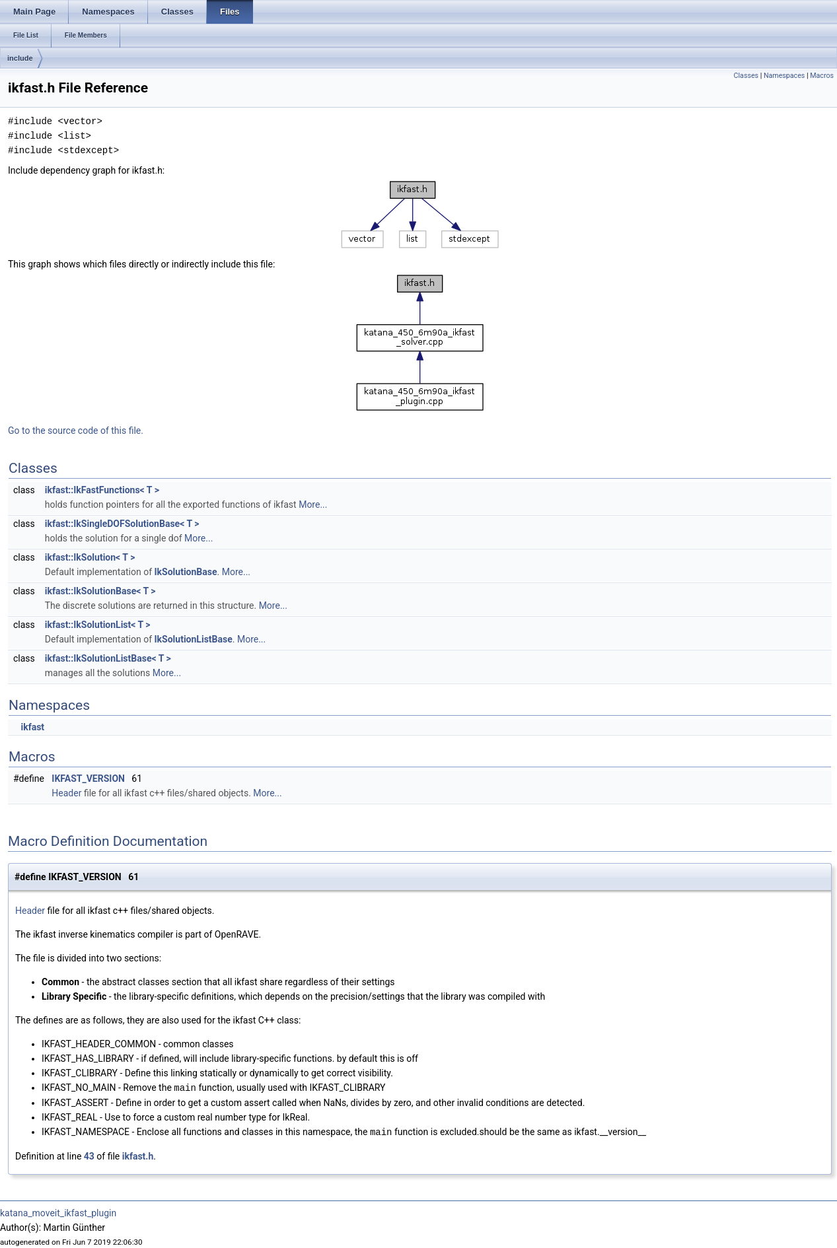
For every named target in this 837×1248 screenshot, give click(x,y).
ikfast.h (138, 1155)
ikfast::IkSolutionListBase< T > (108, 658)
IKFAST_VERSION (88, 778)
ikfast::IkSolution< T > (90, 557)
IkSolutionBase (186, 572)
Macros (822, 75)
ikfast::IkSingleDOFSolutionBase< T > (122, 523)
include (20, 58)
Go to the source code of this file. (75, 430)
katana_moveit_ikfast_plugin (58, 1211)
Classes (746, 75)
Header (66, 793)
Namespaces (784, 75)
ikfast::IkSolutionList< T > (98, 624)
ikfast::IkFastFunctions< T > (102, 490)
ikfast (32, 727)
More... (313, 504)
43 (89, 1155)
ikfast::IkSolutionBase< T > (100, 591)
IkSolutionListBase (194, 639)
